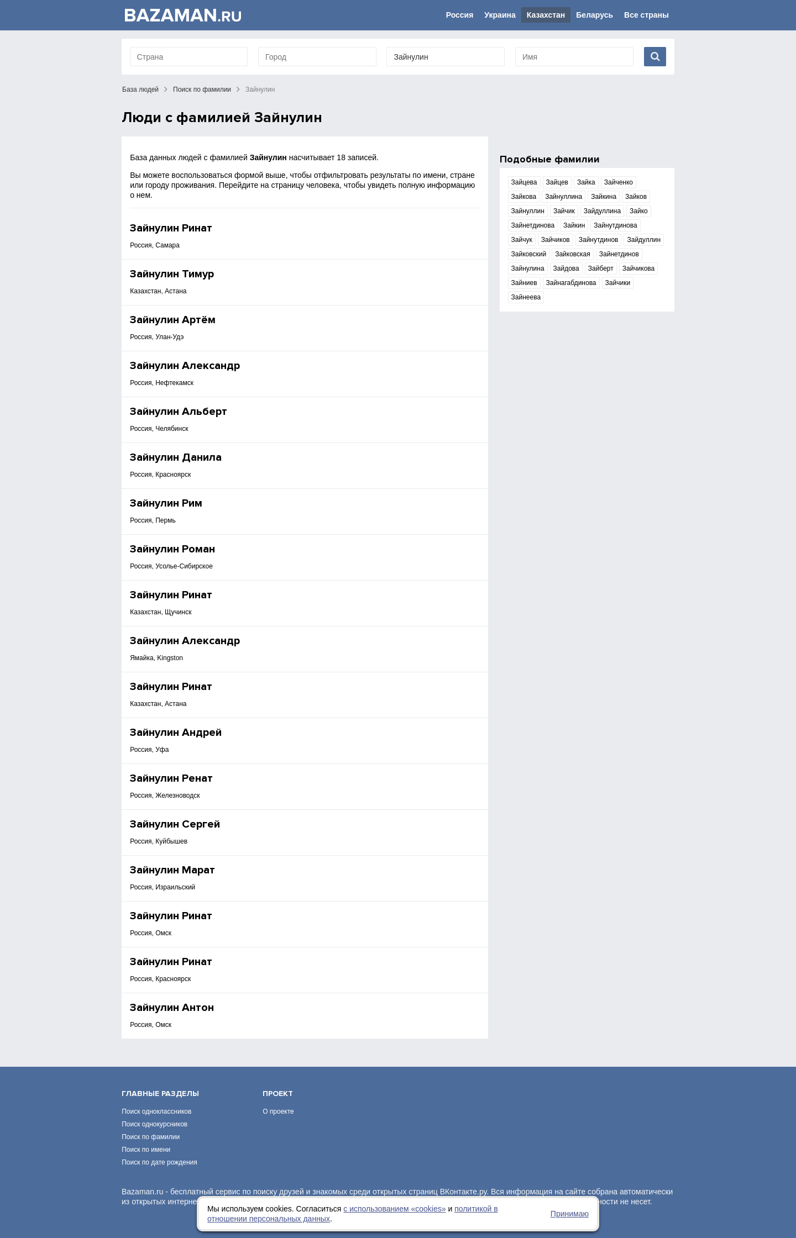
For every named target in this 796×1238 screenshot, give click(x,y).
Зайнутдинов (599, 240)
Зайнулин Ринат (171, 228)
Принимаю (570, 1213)
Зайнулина (527, 268)
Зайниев (524, 283)
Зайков (636, 197)
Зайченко (618, 182)
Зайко (639, 211)
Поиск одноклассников (156, 1111)
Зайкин (574, 225)
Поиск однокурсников (154, 1124)
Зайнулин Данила (176, 457)
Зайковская (572, 254)
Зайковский (529, 254)
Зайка (586, 182)
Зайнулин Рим (166, 503)
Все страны (646, 14)
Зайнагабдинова (571, 283)
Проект (278, 1093)
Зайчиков (555, 240)
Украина (499, 14)
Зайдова (566, 268)
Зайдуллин (644, 240)
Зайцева (524, 182)
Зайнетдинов (619, 254)
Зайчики (618, 283)
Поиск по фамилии (202, 89)
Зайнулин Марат (172, 870)
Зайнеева (526, 297)
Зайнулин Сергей (175, 824)
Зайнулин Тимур (172, 274)
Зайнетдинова (533, 225)
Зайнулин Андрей (176, 732)
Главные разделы (160, 1093)
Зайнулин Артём (173, 319)
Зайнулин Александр (185, 365)
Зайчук (521, 240)
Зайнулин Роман (172, 549)
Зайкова (524, 197)
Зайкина (603, 197)
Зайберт (601, 268)
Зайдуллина (602, 211)
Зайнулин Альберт (178, 411)
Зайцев (557, 182)
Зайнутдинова (615, 225)
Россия (460, 14)
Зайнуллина (563, 197)
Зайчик (564, 211)
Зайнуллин (527, 211)
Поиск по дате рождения (159, 1162)
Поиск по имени (146, 1149)
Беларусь (594, 14)
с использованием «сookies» (394, 1208)
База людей (140, 89)
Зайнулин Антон (172, 1007)
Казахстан (546, 14)
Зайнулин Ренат (171, 778)
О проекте (278, 1111)
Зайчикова (638, 268)
